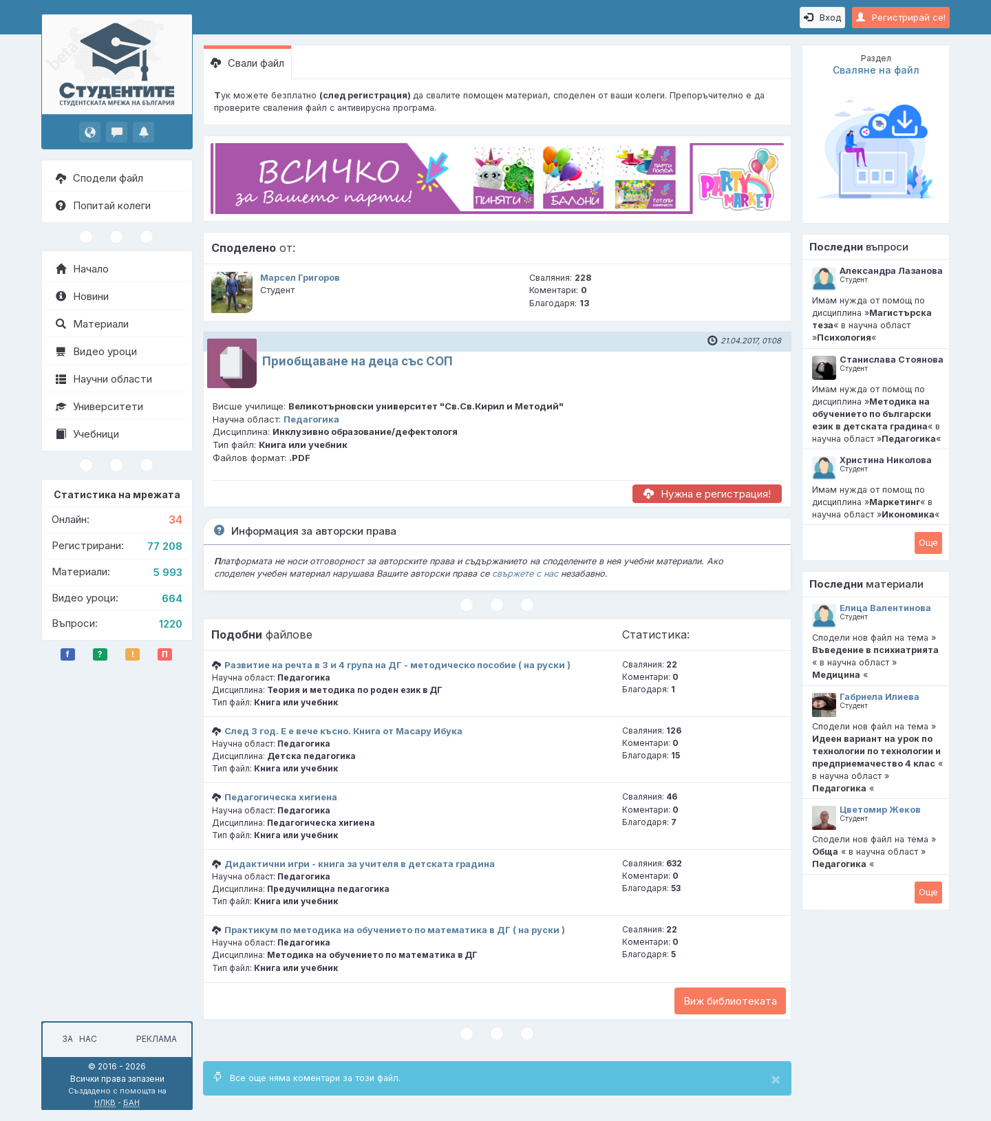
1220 (170, 623)
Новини (82, 296)
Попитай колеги (103, 205)
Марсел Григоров (300, 278)
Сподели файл (99, 177)
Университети (99, 406)
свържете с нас (525, 573)
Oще (928, 542)
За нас (77, 1039)
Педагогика (311, 419)
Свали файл (247, 63)
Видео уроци (96, 351)
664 (172, 598)
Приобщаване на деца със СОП (357, 361)
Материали (92, 323)
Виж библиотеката (730, 1000)
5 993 (167, 572)
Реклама (156, 1039)
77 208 (164, 546)
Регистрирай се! (901, 17)
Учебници (87, 433)
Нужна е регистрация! (707, 493)
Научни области (104, 378)
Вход (822, 17)
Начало (82, 268)
